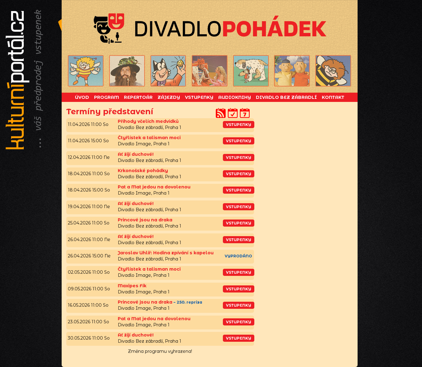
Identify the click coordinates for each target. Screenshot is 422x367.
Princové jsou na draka (145, 220)
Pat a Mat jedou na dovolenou (154, 187)
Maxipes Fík (132, 285)
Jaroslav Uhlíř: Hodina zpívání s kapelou (166, 253)
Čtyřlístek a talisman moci (149, 137)
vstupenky (238, 124)
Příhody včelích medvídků (148, 121)
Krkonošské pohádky (143, 170)
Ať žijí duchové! (136, 154)
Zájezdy (169, 97)
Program (106, 97)
